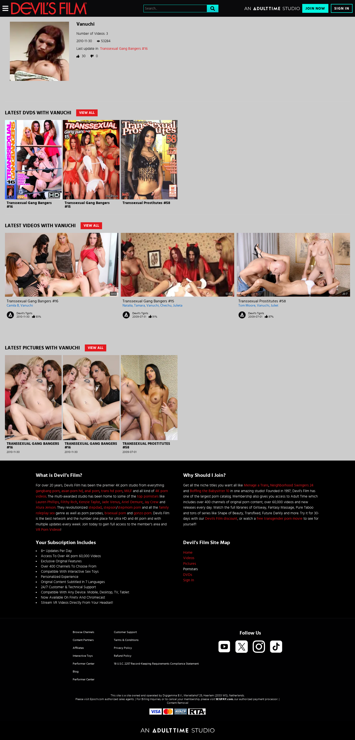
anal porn (92, 491)
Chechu (166, 305)
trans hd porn (112, 491)
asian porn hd (72, 491)
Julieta (177, 305)
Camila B (13, 305)
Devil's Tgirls (24, 313)
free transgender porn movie (279, 518)
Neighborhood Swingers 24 (291, 485)
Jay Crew (151, 502)
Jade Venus (111, 502)
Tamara (139, 305)
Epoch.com (97, 699)
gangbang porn (48, 491)
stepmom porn (129, 507)
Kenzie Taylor (89, 502)
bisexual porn (115, 513)
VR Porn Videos (48, 530)
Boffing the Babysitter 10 (209, 491)
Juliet (274, 305)
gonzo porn (143, 513)
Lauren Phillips (47, 502)
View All (87, 113)
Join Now (315, 8)
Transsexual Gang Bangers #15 (148, 301)
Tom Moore (246, 305)
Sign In (341, 8)
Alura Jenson (46, 507)
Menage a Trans (256, 485)
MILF (128, 491)
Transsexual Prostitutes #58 (146, 203)
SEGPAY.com (224, 699)
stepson (110, 507)
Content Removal (177, 702)
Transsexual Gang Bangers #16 (124, 49)
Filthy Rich (69, 502)
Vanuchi (26, 305)
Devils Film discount (221, 518)
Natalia (128, 305)
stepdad (95, 507)
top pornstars (148, 496)
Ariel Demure (132, 502)
